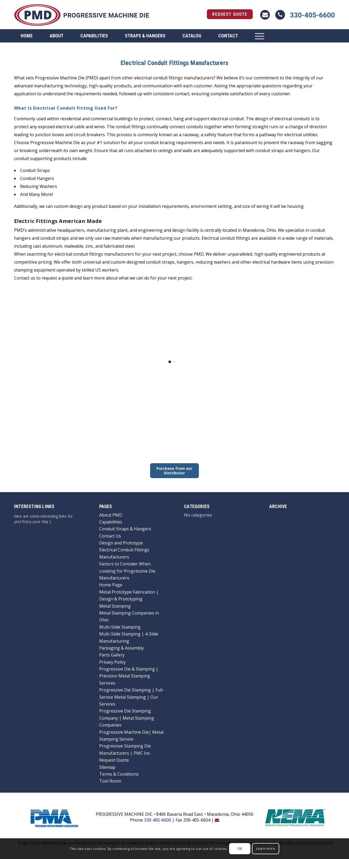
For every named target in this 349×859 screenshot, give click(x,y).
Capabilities (110, 522)
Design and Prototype (121, 543)
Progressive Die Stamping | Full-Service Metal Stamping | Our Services (131, 697)
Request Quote (229, 14)
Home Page (110, 585)
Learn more (265, 848)
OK (239, 848)
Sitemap (107, 767)
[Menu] (259, 35)
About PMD (110, 515)
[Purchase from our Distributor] (174, 470)
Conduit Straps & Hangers (125, 529)
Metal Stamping (115, 606)
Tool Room (110, 781)
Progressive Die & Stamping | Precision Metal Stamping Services (128, 676)
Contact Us (110, 536)
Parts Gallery (112, 655)
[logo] (81, 14)
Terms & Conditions (119, 774)
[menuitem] (26, 35)
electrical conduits (292, 119)
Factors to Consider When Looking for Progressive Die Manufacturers (127, 571)
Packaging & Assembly (121, 648)
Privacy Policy (112, 662)
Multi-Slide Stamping (120, 627)
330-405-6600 (312, 15)
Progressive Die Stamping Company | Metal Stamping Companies (126, 718)
